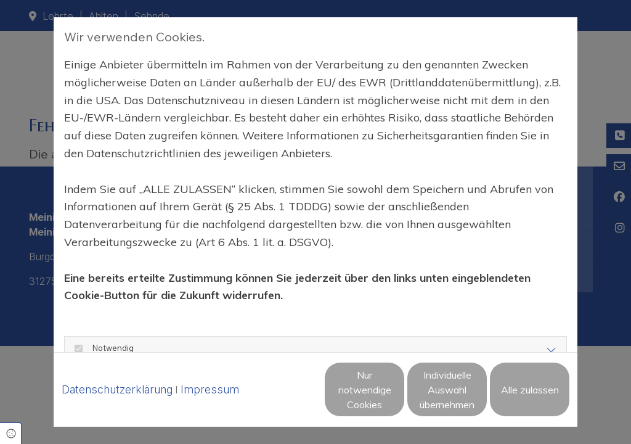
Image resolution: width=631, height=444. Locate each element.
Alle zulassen (513, 396)
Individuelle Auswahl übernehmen (395, 396)
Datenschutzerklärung (117, 366)
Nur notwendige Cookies (278, 396)
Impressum (210, 366)
